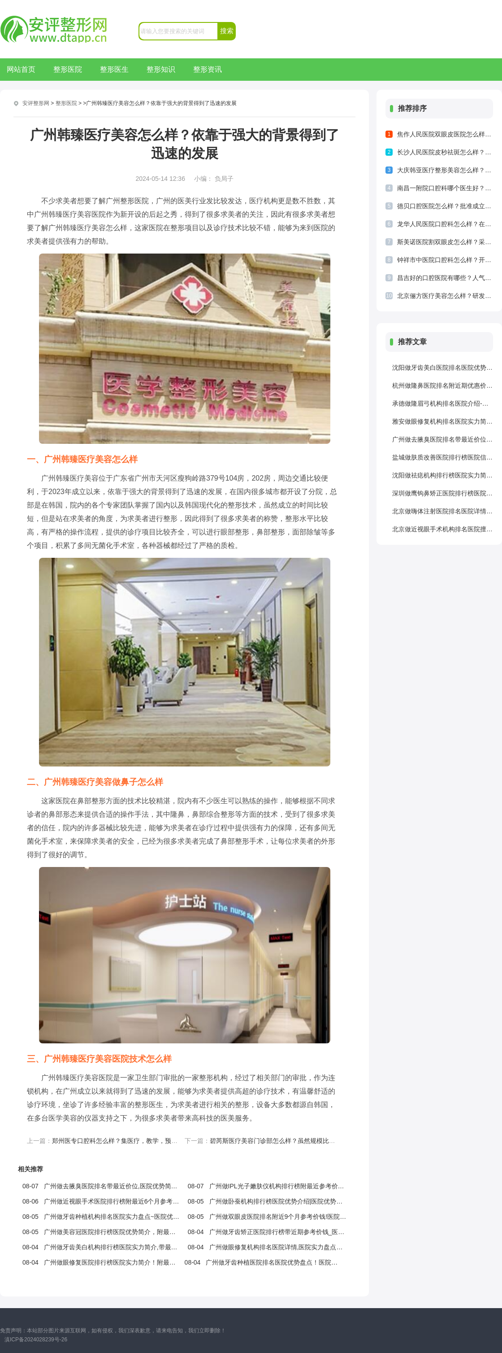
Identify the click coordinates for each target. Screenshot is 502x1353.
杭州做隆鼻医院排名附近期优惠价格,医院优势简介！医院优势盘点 (442, 385)
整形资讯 (207, 69)
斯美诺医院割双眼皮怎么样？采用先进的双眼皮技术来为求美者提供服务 (445, 241)
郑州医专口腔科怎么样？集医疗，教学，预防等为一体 (127, 1140)
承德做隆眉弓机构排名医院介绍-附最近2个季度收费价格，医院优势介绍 (442, 403)
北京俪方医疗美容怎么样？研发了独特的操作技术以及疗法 (445, 295)
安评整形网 (35, 103)
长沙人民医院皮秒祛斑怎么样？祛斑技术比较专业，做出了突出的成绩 (445, 152)
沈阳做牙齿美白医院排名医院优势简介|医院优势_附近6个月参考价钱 (442, 367)
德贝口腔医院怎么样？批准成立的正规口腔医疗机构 (445, 206)
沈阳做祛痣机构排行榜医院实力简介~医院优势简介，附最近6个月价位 (442, 475)
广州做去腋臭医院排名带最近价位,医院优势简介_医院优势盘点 (442, 439)
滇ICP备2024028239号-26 (35, 1339)
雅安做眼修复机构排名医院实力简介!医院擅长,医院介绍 (442, 421)
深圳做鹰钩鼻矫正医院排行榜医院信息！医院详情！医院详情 (442, 493)
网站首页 (21, 69)
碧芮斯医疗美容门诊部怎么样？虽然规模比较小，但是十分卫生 (297, 1140)
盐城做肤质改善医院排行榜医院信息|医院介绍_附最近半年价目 (442, 457)
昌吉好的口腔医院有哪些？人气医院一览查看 (445, 277)
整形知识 (161, 69)
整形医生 (114, 69)
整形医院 (67, 69)
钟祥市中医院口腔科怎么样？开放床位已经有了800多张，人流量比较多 (445, 259)
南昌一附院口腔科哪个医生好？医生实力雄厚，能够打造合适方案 (445, 188)
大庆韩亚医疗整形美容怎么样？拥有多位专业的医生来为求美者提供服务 (445, 170)
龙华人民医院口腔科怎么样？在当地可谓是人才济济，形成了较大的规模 (445, 224)
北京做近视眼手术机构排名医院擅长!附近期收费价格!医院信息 (442, 529)
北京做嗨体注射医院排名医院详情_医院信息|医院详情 (442, 511)
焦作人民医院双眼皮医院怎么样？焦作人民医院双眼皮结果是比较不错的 (445, 134)
